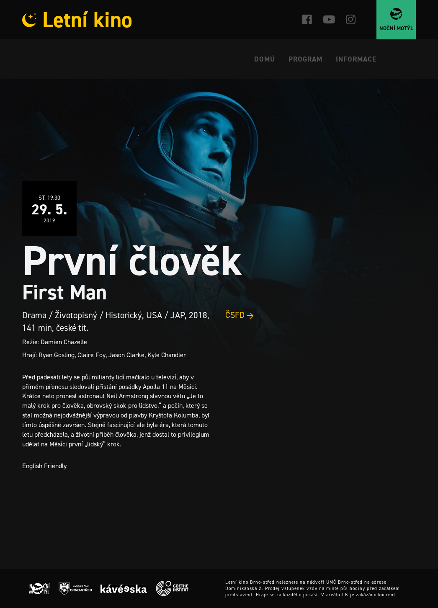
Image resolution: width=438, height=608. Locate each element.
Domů (264, 59)
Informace (356, 59)
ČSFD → (239, 314)
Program (305, 59)
